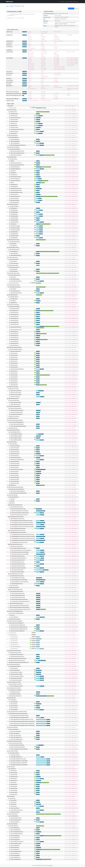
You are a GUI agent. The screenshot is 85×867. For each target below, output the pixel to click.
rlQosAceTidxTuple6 (15, 447)
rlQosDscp (13, 499)
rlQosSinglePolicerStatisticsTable (16, 516)
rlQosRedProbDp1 (14, 212)
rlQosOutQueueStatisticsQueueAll (18, 568)
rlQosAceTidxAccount (15, 453)
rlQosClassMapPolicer (15, 853)
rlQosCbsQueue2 (14, 377)
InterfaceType (9, 71)
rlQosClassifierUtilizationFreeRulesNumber (20, 601)
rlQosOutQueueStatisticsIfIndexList (18, 558)
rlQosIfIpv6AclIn (14, 184)
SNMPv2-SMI (45, 22)
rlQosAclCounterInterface (16, 390)
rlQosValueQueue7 (15, 320)
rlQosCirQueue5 (14, 353)
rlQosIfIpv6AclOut (14, 186)
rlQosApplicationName (15, 692)
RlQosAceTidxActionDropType (12, 91)
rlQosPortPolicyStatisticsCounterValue (19, 514)
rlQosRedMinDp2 (14, 214)
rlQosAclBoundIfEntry (14, 753)
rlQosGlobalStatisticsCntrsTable (16, 573)
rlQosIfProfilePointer (15, 202)
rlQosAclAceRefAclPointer (16, 820)
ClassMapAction (9, 46)
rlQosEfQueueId (14, 298)
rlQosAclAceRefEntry (14, 816)
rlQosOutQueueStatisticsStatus (18, 556)
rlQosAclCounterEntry (14, 388)
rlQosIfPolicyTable (12, 157)
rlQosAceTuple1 (14, 784)
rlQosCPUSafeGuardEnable (14, 619)
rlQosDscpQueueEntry (14, 267)
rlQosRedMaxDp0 (14, 233)
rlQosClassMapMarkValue (16, 851)
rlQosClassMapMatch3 (15, 837)
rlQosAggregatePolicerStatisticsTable (17, 530)
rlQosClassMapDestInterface (17, 833)
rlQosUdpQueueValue (15, 291)
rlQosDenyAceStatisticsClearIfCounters (17, 660)
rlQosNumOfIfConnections (16, 329)
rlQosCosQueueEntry (14, 259)
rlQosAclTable (12, 796)
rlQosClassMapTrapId (15, 839)
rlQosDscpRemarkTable (14, 247)
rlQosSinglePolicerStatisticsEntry (17, 518)
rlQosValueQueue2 (15, 337)
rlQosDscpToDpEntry (14, 497)
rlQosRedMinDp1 (14, 237)
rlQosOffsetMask (14, 642)
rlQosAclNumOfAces (15, 808)
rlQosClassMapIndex (15, 827)
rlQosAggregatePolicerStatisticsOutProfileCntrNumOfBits (23, 540)
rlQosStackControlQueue (14, 416)
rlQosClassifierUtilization (14, 587)
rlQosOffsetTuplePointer (16, 646)
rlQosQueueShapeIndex (16, 351)
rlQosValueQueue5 (15, 312)
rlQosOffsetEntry (13, 634)
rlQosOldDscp (13, 243)
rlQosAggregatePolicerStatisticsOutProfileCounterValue (23, 538)
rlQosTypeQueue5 (14, 310)
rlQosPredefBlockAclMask (16, 438)
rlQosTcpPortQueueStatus (16, 281)
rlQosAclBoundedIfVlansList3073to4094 (19, 764)
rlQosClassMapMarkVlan (16, 859)
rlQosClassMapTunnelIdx (16, 843)
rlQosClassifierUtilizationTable (16, 589)
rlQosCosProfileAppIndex (16, 731)
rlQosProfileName (14, 617)
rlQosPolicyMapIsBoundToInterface (18, 145)
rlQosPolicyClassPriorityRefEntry (16, 623)
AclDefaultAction (9, 41)
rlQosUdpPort (13, 289)
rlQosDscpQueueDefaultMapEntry (17, 489)
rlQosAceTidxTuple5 (15, 483)
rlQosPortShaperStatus (15, 196)
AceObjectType (9, 35)
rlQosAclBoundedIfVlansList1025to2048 (19, 760)
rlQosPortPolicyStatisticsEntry (17, 506)
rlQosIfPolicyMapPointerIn (16, 190)
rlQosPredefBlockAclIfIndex (16, 434)
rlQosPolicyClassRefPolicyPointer (17, 153)
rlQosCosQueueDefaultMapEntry (17, 422)
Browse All (62, 1)
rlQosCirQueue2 (14, 375)
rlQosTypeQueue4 (14, 343)
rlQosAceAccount (14, 776)
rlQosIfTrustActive (14, 194)
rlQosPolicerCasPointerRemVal (17, 129)
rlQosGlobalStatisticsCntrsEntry (17, 575)
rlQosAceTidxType (14, 473)
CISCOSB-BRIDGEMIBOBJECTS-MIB (48, 13)
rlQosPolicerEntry (13, 111)
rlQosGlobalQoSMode (15, 670)
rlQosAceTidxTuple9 (15, 461)
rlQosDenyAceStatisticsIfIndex (17, 654)
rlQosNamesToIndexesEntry (15, 408)
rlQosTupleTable (12, 697)
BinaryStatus (9, 44)
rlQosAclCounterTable (13, 386)
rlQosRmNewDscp (14, 253)
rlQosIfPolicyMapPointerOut (16, 192)
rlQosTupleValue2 (14, 707)
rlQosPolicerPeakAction (15, 117)
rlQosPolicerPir (14, 133)
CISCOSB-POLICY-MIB (46, 17)
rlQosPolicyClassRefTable (14, 147)
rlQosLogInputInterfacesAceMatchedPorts (19, 717)
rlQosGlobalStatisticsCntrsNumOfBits (19, 579)
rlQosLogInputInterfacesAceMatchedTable (18, 711)
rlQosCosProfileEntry (14, 729)
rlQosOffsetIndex (14, 636)
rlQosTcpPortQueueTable (14, 273)
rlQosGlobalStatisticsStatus (17, 583)
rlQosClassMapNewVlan (16, 829)
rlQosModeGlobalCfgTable (14, 664)
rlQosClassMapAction (15, 849)
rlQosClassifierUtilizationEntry (17, 591)
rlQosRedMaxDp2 (14, 216)
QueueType (8, 84)
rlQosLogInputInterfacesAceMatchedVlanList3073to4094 (23, 725)
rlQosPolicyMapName (15, 141)
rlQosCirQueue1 (14, 371)
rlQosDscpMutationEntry (15, 241)
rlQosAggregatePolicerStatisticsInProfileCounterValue (22, 534)
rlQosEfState (13, 300)
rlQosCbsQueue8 (14, 367)
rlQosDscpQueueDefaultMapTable (16, 487)
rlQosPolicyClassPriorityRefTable (15, 621)
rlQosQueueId (14, 224)
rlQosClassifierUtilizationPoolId (18, 595)
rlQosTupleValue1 (14, 705)
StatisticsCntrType (10, 100)
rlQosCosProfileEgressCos (16, 737)
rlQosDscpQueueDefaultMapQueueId (18, 493)
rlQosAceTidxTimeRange (16, 457)
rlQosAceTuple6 (14, 794)
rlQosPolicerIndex (14, 113)
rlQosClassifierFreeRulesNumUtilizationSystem (19, 607)
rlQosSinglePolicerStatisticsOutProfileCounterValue (22, 524)
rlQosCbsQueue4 (14, 384)
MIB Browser (9, 1)
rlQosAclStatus (14, 806)
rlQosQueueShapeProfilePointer (17, 165)
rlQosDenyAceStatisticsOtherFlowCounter (17, 658)
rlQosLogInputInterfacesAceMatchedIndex (20, 715)
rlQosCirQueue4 (14, 382)
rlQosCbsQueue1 (14, 373)
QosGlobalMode (9, 80)
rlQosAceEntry (13, 768)
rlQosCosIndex (14, 261)
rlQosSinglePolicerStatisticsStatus (18, 528)
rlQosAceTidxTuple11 (15, 465)
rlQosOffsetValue (14, 640)
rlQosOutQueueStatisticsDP (17, 569)
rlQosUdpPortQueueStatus (16, 292)
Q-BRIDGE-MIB (45, 21)
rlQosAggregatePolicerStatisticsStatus (19, 542)
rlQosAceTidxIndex (15, 467)
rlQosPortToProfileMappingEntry (16, 613)
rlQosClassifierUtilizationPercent (18, 597)
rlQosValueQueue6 (15, 316)
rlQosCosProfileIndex (15, 733)
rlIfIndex (12, 161)
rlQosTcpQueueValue (15, 279)
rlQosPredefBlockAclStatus (16, 440)
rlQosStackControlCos (13, 418)
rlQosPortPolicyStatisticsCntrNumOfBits (19, 510)
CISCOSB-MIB (45, 15)
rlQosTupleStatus (14, 709)
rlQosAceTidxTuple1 (15, 475)
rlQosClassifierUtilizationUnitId (18, 593)
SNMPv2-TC (45, 25)
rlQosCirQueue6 (14, 357)
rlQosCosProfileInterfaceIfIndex (17, 745)
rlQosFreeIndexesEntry (14, 400)
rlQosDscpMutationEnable (16, 678)
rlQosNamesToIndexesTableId (17, 410)
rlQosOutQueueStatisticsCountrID (18, 548)
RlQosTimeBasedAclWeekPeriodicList (14, 95)
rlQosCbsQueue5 (14, 355)
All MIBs (11, 6)
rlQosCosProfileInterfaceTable (15, 741)
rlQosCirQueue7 (14, 361)
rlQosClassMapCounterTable (15, 682)
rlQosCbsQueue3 (14, 380)
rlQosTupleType (14, 703)
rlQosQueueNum (14, 271)
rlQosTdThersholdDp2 (15, 229)
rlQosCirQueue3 (14, 378)
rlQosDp (12, 501)
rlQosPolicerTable (12, 109)
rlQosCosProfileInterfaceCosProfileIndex (19, 749)
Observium (50, 865)
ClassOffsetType (9, 51)
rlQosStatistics (12, 503)
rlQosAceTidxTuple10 (15, 463)
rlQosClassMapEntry (14, 825)
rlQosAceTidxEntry (13, 443)
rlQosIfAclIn (13, 170)
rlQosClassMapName (15, 845)
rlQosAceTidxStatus (15, 455)
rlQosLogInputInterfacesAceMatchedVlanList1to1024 (22, 719)
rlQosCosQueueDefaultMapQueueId (18, 426)
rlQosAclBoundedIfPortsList (16, 757)
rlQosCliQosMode (12, 107)
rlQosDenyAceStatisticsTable (15, 650)
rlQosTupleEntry (13, 699)
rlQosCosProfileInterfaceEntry (16, 743)
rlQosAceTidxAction (15, 471)
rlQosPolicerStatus (14, 131)
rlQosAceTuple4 (14, 790)
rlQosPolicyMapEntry (14, 137)
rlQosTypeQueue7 (14, 318)
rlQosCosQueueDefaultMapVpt (17, 424)
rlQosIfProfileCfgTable (13, 204)
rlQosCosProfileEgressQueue (17, 739)
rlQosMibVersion (12, 485)
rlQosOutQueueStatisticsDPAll (17, 571)
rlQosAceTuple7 (14, 772)
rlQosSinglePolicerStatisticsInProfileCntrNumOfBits (22, 522)
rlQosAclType (13, 804)
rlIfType (12, 182)
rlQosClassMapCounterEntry (16, 684)
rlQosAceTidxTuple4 (15, 481)
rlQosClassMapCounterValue (17, 686)
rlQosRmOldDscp (14, 251)
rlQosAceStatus (14, 778)
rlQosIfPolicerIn (14, 174)
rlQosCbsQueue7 (14, 363)
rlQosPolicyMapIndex (15, 139)
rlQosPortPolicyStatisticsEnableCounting (20, 512)
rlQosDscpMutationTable (14, 239)
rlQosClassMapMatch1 (15, 855)
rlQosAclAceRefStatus (15, 822)
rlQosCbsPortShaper (15, 200)
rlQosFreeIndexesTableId (16, 402)
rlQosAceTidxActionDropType (17, 469)
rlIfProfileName (14, 208)
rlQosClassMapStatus (15, 835)
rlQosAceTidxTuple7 (15, 449)
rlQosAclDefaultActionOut (16, 188)
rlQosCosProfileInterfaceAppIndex (18, 747)
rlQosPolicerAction (14, 127)
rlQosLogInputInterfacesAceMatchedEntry (19, 713)
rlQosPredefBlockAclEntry (15, 432)
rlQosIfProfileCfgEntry (14, 206)
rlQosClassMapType (15, 847)
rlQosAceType (13, 782)
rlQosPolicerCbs (14, 125)
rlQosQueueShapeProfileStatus (17, 369)
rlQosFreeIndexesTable (13, 398)
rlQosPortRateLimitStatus (16, 176)
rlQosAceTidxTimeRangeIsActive (17, 459)
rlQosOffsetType (14, 638)
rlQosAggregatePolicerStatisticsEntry (18, 532)
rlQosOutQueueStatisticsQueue (18, 566)
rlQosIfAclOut (13, 172)
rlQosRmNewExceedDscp (16, 255)
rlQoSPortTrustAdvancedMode (17, 676)
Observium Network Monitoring (72, 1)
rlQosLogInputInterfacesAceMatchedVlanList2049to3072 (23, 723)
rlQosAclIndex (14, 800)
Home (7, 6)
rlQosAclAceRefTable (13, 814)
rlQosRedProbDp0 (14, 235)
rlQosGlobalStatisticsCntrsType (18, 577)
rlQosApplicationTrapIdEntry (16, 690)
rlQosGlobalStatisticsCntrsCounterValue (19, 581)
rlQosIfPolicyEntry (13, 159)
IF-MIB (44, 19)
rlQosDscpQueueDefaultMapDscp (18, 491)
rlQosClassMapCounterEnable (17, 841)
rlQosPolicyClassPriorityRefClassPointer (19, 627)
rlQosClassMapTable (13, 823)
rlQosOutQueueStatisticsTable (16, 544)
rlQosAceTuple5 (14, 792)
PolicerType (8, 78)
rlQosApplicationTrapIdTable (15, 688)
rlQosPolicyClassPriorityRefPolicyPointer (19, 629)
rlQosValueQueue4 (15, 345)
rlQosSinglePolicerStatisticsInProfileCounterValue (21, 520)
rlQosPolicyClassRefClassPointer (17, 151)
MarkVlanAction (9, 73)
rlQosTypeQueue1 (14, 331)
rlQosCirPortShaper (15, 198)
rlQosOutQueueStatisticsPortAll (18, 560)
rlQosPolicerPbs (14, 115)
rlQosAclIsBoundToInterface (16, 810)
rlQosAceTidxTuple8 (15, 451)
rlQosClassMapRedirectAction (17, 831)
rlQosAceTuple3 (14, 788)
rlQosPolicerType (14, 121)
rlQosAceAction (14, 780)
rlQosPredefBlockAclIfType (16, 436)
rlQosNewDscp (14, 245)
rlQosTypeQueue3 (14, 339)
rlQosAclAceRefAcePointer (16, 818)
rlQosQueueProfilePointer (16, 163)
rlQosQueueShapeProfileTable (15, 347)
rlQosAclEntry (12, 798)
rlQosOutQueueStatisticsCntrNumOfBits (19, 554)
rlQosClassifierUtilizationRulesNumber (19, 599)
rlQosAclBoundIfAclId (15, 755)
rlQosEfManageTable (13, 294)
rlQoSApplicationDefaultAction (15, 695)
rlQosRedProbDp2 (14, 218)
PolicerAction (9, 75)
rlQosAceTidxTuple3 (15, 479)
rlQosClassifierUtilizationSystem (16, 603)
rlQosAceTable (12, 766)
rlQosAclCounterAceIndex (16, 394)
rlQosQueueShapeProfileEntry (16, 349)
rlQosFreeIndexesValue (15, 404)
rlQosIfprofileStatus (15, 222)
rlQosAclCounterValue (15, 396)
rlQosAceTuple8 (14, 774)
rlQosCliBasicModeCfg (13, 283)
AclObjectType (9, 43)
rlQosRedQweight (14, 220)
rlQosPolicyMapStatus (15, 143)
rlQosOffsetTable (12, 632)
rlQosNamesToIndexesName (17, 412)
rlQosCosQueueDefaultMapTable (16, 420)
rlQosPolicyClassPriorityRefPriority (18, 625)
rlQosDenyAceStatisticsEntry (16, 652)
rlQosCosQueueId (14, 263)
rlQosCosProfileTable (13, 727)
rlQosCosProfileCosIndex (16, 735)
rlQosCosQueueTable (13, 257)
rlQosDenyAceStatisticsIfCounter (17, 656)
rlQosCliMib (10, 105)
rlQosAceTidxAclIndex (15, 445)
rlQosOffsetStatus (14, 648)
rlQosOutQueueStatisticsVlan (17, 562)
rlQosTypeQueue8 (14, 322)
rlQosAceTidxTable (13, 442)
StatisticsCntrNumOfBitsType (12, 98)
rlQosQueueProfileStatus (16, 327)
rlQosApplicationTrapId (15, 694)
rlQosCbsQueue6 (14, 359)
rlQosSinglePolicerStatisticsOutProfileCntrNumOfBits (22, 526)
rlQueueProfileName (15, 308)
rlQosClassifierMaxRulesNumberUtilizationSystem (20, 609)
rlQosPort (13, 615)
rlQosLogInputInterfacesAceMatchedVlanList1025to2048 (23, 721)
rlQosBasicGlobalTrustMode (16, 672)
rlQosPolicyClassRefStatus (16, 155)
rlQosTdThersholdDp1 (15, 228)
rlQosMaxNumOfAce (13, 428)
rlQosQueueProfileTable (14, 304)
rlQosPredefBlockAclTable (14, 430)
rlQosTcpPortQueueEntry (15, 275)
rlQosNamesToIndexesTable (15, 406)
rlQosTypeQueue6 (14, 314)
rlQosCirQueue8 (14, 365)
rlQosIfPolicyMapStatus (15, 168)
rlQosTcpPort (13, 277)
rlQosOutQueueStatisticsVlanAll (18, 564)
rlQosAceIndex (14, 770)
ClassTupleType (9, 58)
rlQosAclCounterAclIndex (16, 392)
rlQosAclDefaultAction (15, 166)
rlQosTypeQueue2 (14, 335)
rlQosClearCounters (14, 585)
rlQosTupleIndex (14, 701)
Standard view (71, 8)
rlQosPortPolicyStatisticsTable (16, 505)
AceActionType (9, 31)
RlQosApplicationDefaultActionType (13, 93)
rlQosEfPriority (14, 302)
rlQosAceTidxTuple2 (15, 477)
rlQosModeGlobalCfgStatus (16, 680)
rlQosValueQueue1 (15, 333)
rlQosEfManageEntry (14, 296)
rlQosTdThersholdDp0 (15, 226)
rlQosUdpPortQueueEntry (15, 287)
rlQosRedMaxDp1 (14, 210)
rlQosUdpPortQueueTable (14, 285)
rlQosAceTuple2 (14, 786)
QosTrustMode (9, 82)
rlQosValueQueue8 (15, 324)
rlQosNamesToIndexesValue (16, 414)
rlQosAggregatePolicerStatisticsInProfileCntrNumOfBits (23, 536)
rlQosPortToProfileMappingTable (16, 611)
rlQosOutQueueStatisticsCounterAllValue (20, 552)
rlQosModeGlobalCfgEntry (15, 666)
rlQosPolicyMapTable (13, 135)
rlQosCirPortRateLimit (15, 178)
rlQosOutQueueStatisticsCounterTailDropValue (21, 550)
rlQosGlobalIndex (14, 668)
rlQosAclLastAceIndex (15, 812)
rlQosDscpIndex (14, 269)
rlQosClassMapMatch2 (15, 857)
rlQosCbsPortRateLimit (15, 180)
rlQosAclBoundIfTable (13, 751)
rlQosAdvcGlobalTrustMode (16, 674)
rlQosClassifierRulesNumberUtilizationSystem (19, 605)
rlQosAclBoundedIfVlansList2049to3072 (19, 762)
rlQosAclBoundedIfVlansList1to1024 (18, 758)
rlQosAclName (14, 802)
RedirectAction (9, 85)
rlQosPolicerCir (14, 123)
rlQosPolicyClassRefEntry (15, 149)
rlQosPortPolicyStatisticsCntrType (18, 508)
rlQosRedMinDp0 (14, 231)
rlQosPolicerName (14, 119)
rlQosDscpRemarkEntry (15, 249)
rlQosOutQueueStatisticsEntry (17, 546)
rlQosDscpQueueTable (13, 265)
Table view (77, 8)
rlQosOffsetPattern (15, 644)
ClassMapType (9, 50)
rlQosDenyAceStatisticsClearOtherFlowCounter (19, 662)
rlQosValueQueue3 (15, 341)
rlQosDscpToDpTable (13, 495)
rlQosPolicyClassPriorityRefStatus (18, 631)
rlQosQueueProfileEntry (15, 306)
